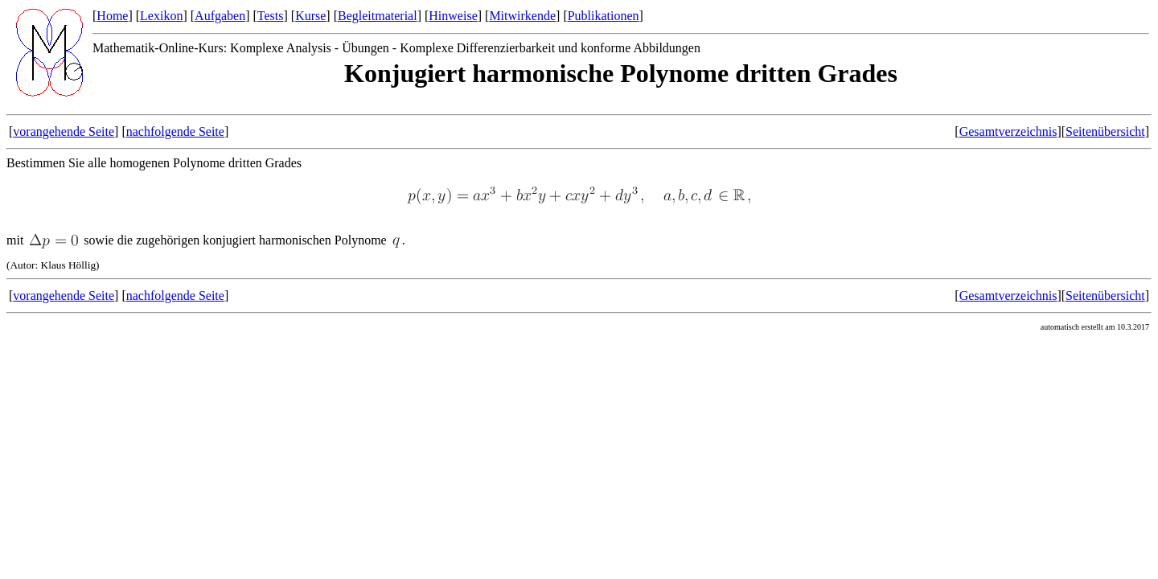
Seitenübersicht (1105, 131)
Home (112, 16)
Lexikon (161, 16)
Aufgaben (220, 16)
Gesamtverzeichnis (1008, 131)
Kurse (310, 16)
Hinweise (453, 16)
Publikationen (603, 16)
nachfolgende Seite (175, 131)
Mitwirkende (522, 16)
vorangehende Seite (63, 131)
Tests (270, 16)
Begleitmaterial (377, 16)
